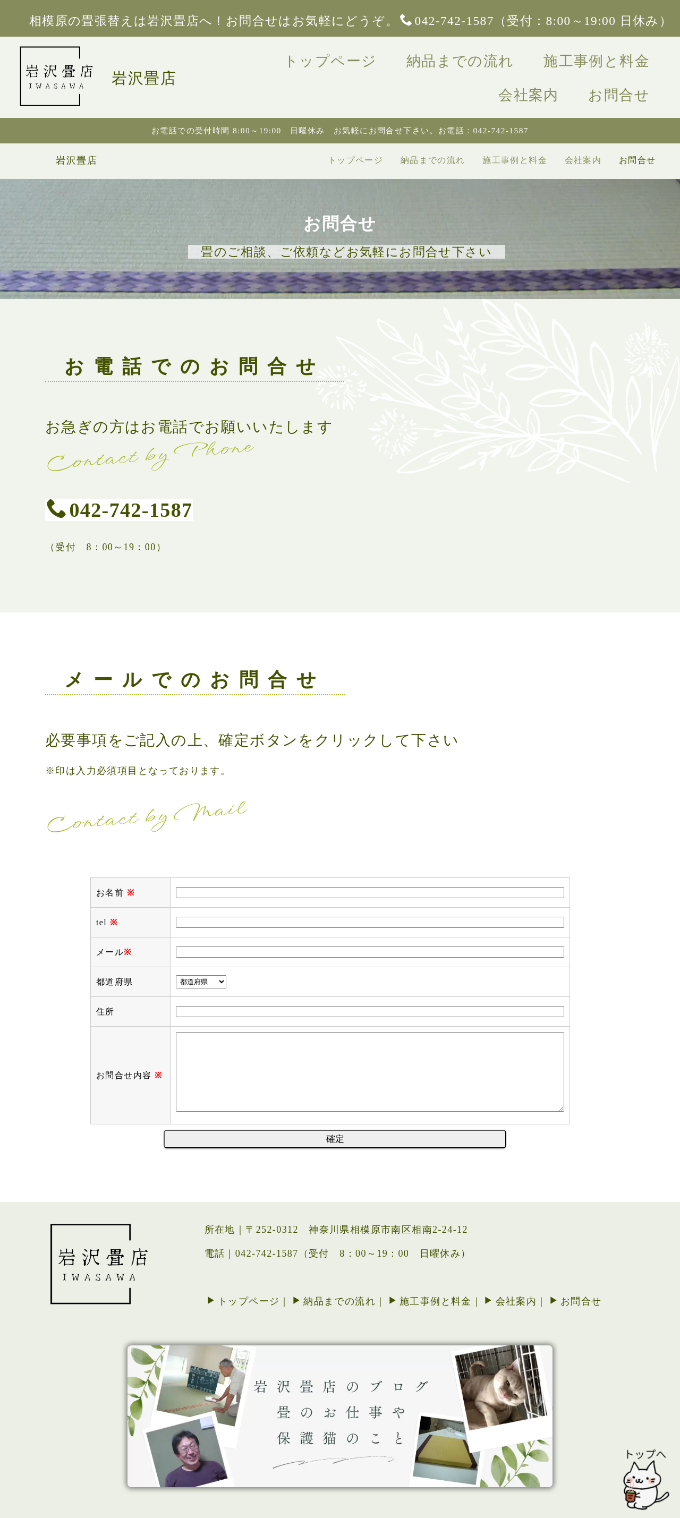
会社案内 (626, 57)
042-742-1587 (120, 451)
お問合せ (625, 84)
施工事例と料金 (529, 57)
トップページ (301, 57)
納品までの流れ (412, 57)
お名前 (115, 1128)
